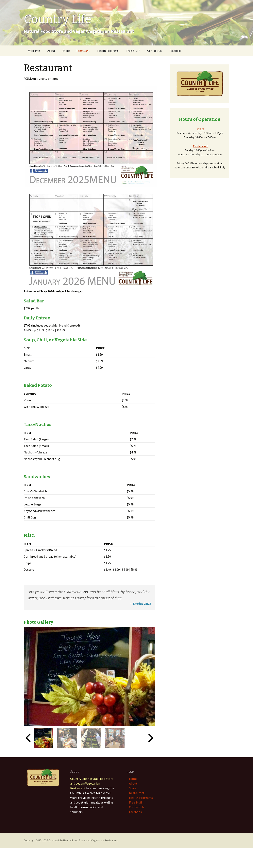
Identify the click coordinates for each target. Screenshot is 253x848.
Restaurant (83, 51)
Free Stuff (133, 51)
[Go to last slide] (29, 738)
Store (66, 51)
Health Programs (108, 51)
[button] (43, 738)
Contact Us (154, 51)
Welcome (34, 51)
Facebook (175, 51)
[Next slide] (150, 738)
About (51, 51)
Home (133, 779)
